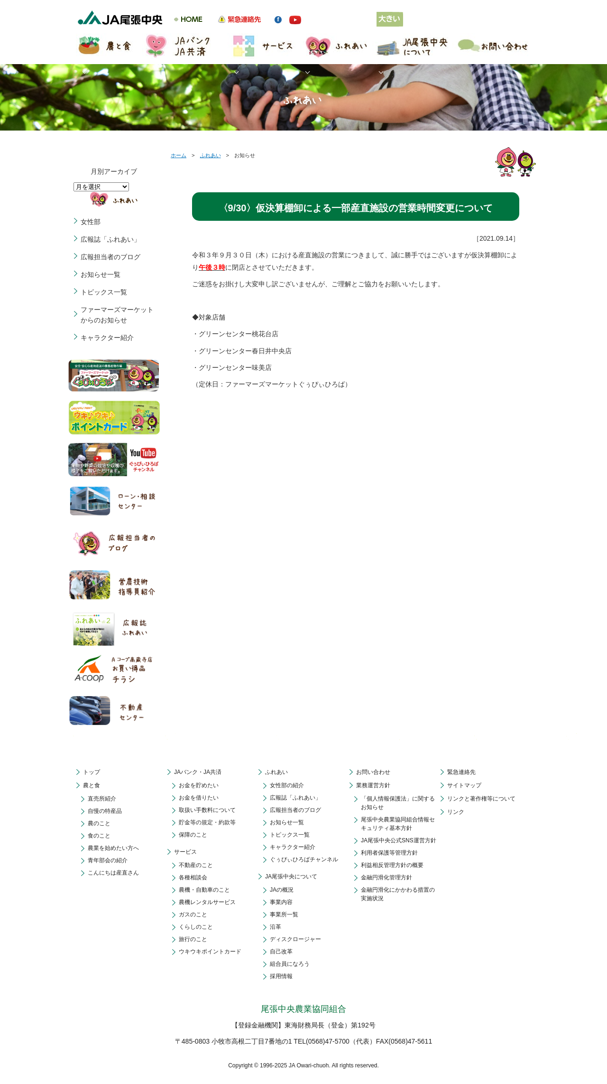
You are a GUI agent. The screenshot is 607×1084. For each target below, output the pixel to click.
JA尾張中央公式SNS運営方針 (398, 840)
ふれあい (210, 155)
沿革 (275, 927)
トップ (91, 772)
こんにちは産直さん (113, 872)
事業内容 (281, 902)
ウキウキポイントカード (210, 951)
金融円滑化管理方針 (386, 877)
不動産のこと (196, 865)
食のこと (99, 835)
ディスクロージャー (295, 939)
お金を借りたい (199, 797)
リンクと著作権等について (481, 798)
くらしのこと (196, 927)
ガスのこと (193, 914)
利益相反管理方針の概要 (392, 865)
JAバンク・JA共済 (197, 772)
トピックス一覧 (104, 292)
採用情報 (281, 976)
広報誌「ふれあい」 (110, 239)
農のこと (99, 823)
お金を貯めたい (199, 785)
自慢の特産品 (105, 811)
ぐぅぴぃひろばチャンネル (304, 859)
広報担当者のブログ (110, 257)
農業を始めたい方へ (113, 848)
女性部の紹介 (287, 785)
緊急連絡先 (461, 772)
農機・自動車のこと (204, 889)
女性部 (91, 222)
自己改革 (281, 951)
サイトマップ (464, 785)
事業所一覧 (284, 914)
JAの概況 (282, 889)
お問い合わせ (373, 772)
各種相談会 (193, 877)
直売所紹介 (102, 798)
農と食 (91, 785)
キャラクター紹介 (107, 337)
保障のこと (193, 834)
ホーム (178, 155)
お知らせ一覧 (100, 274)
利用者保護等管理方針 (389, 852)
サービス (185, 851)
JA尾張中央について (291, 876)
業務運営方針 (373, 785)
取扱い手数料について (207, 810)
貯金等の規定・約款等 (207, 822)
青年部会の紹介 (108, 860)
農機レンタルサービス (207, 902)
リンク (455, 812)
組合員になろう (290, 964)
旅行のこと (193, 939)
